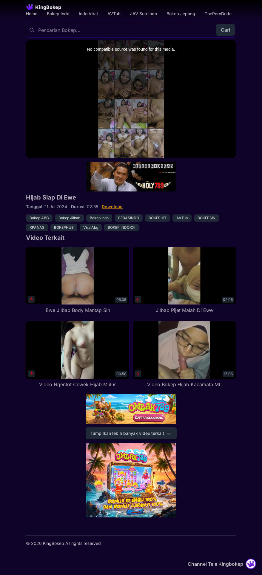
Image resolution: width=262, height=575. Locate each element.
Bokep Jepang (181, 13)
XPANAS (37, 227)
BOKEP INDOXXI (121, 227)
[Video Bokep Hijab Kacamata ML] (184, 354)
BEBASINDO (128, 218)
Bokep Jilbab (69, 218)
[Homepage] (43, 7)
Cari (225, 30)
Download (112, 206)
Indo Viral (88, 13)
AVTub (114, 13)
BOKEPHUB (64, 227)
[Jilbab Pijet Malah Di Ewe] (184, 280)
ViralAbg (90, 227)
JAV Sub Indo (143, 13)
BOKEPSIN (206, 218)
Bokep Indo (58, 13)
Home (31, 13)
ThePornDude (218, 13)
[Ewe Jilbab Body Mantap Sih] (78, 280)
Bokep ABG (39, 218)
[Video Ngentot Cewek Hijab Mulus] (78, 354)
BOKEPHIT (158, 218)
